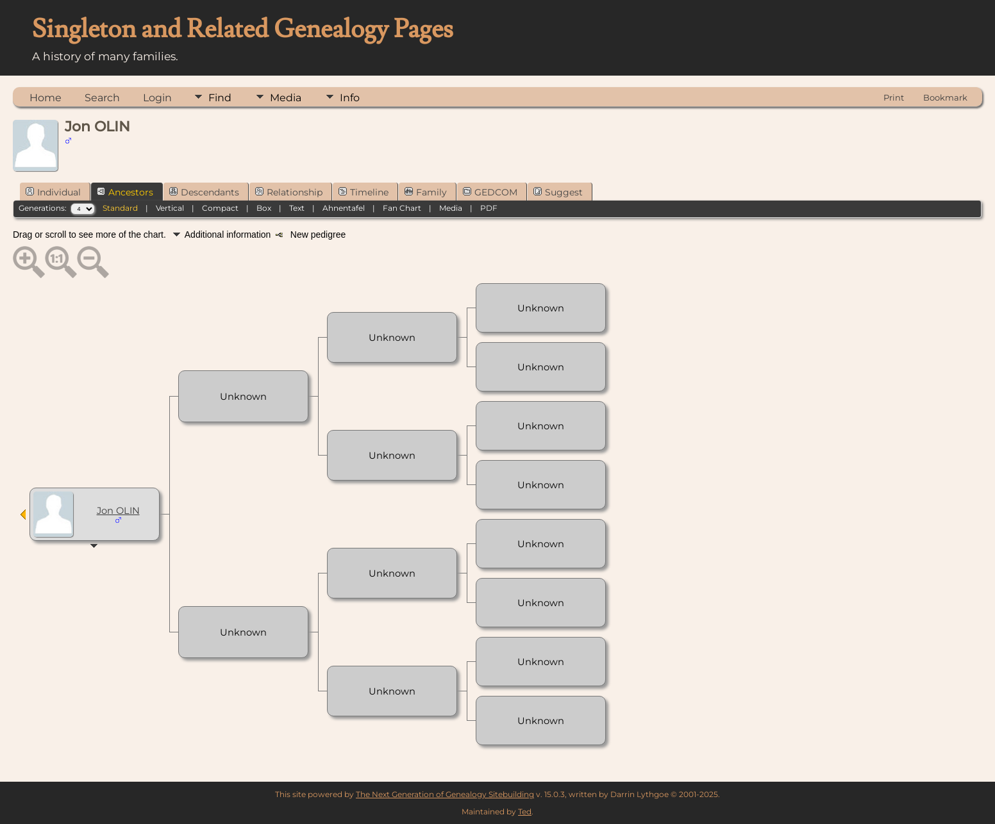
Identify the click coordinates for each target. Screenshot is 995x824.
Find (219, 98)
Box (263, 208)
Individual (53, 192)
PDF (489, 208)
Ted (524, 811)
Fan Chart (402, 208)
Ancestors (125, 192)
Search (102, 98)
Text (297, 208)
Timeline (364, 192)
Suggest (558, 192)
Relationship (288, 192)
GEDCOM (490, 192)
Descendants (204, 192)
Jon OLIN (118, 510)
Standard (120, 208)
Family (426, 192)
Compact (220, 208)
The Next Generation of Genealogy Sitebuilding (445, 794)
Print (893, 97)
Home (45, 98)
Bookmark (945, 97)
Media (285, 98)
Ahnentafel (343, 208)
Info (350, 98)
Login (157, 98)
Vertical (170, 208)
